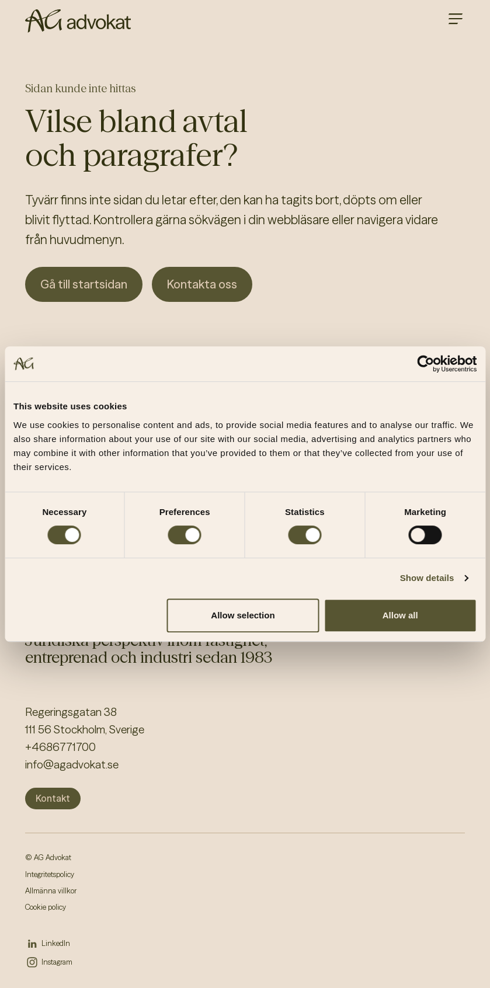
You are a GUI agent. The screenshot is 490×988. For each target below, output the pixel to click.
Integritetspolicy (49, 874)
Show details (427, 578)
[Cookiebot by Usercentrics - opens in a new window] (425, 364)
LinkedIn (55, 943)
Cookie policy (45, 907)
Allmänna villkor (51, 890)
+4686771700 (60, 747)
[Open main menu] (455, 18)
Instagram (56, 962)
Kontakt (53, 798)
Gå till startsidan (83, 284)
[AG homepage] (78, 21)
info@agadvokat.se (72, 764)
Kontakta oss (202, 284)
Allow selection (242, 615)
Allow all (400, 615)
